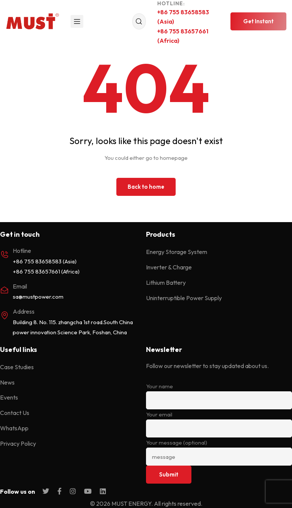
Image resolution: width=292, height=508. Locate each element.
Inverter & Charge (169, 267)
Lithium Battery (166, 282)
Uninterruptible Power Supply (184, 298)
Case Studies (17, 367)
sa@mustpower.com (38, 296)
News (7, 382)
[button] (258, 21)
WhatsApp (14, 428)
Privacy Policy (18, 443)
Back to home (146, 186)
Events (9, 397)
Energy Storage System (176, 252)
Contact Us (14, 412)
